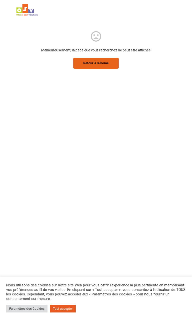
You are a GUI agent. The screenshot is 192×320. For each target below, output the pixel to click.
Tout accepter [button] (63, 308)
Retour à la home (96, 63)
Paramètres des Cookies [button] (26, 308)
